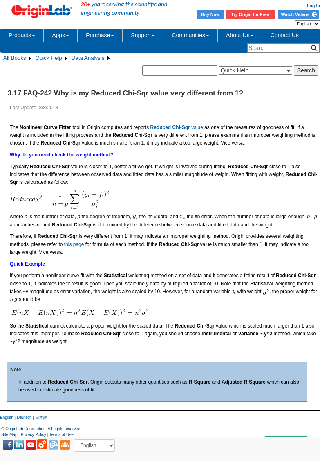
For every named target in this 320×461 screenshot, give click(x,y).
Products (22, 35)
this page (74, 244)
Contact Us (285, 35)
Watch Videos (298, 14)
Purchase (100, 35)
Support (143, 35)
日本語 (41, 417)
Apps (60, 35)
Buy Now (210, 14)
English (6, 417)
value (176, 127)
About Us (240, 35)
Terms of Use (61, 434)
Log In (313, 5)
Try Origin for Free (250, 14)
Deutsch (24, 417)
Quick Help (49, 58)
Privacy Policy (33, 434)
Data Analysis (88, 58)
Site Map (9, 434)
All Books (14, 58)
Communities (190, 35)
